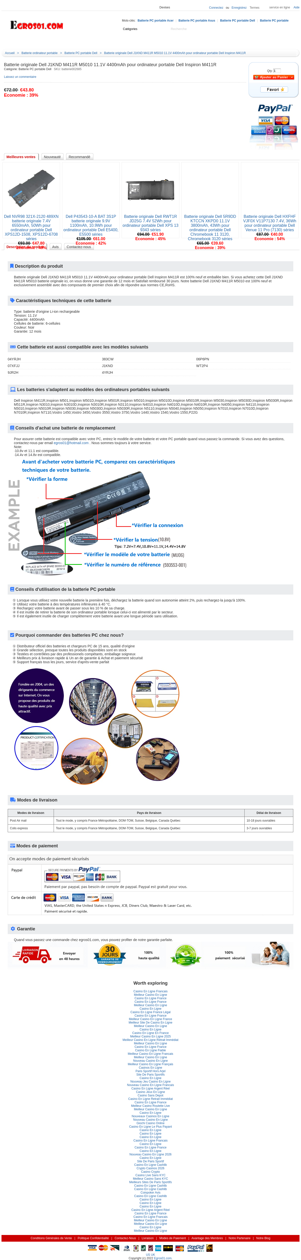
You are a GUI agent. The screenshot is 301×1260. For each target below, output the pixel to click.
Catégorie (26, 41)
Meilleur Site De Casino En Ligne (150, 1022)
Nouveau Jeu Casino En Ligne (150, 1081)
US (148, 1255)
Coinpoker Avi (150, 1192)
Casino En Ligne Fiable (150, 1050)
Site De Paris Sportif (150, 1074)
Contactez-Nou (125, 1238)
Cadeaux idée (136, 41)
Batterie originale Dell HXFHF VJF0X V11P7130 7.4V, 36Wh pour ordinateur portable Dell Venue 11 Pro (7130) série (269, 223)
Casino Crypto (150, 1172)
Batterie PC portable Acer (156, 20)
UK (153, 1255)
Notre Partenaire (240, 1238)
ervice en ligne (279, 7)
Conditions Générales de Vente (51, 1238)
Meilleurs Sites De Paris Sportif (150, 1182)
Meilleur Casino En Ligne (150, 995)
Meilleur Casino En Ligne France (150, 1019)
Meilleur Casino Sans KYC (150, 1178)
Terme (254, 7)
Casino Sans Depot (150, 1095)
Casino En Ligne (150, 1008)
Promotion (163, 41)
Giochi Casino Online (151, 1123)
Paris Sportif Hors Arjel (151, 1071)
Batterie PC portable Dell (237, 20)
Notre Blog (187, 41)
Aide (297, 7)
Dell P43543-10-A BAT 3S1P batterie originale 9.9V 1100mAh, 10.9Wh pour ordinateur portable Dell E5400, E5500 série (90, 225)
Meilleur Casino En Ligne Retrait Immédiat (151, 1040)
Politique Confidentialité (93, 1238)
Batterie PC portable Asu (197, 20)
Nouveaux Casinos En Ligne (150, 1116)
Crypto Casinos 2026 (150, 1168)
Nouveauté (108, 41)
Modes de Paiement (172, 1238)
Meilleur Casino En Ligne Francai (150, 1054)
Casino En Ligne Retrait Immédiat (150, 1099)
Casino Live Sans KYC (150, 1175)
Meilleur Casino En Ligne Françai (150, 1064)
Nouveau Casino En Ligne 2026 (150, 1154)
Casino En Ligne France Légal (150, 1012)
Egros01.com (163, 1258)
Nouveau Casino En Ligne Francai (150, 1085)
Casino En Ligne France (151, 998)
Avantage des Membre (207, 1238)
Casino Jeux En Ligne (150, 1092)
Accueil (60, 41)
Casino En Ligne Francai (150, 991)
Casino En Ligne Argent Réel (150, 1088)
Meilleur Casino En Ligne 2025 (150, 1036)
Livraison (148, 1238)
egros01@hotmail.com (71, 443)
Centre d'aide (82, 41)
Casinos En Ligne (150, 1067)
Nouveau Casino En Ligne (150, 1060)
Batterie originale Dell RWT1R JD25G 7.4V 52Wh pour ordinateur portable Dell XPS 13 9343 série (150, 223)
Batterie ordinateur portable (39, 53)
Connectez (216, 7)
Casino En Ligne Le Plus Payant (150, 1126)
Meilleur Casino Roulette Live (150, 1106)
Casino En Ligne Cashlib (150, 1165)
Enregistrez (239, 7)
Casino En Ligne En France (150, 1033)
